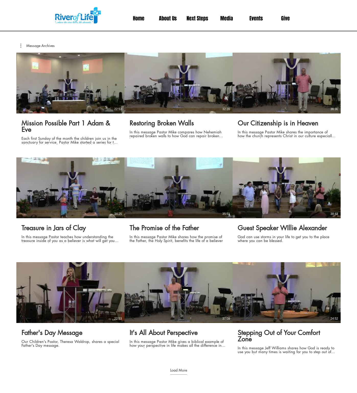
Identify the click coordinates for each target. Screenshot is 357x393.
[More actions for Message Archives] (37, 46)
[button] (226, 18)
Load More (178, 370)
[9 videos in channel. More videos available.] (178, 203)
